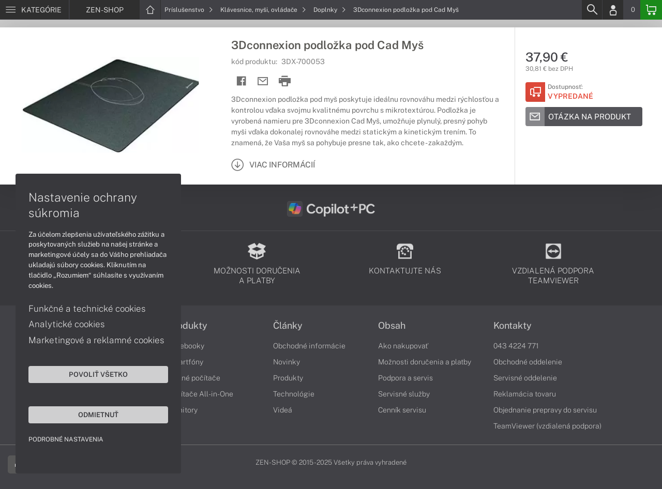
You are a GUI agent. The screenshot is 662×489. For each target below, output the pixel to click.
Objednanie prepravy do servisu (545, 410)
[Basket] (651, 10)
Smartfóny (185, 362)
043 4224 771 (516, 346)
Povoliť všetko (98, 374)
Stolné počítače (194, 378)
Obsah (391, 325)
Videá (282, 410)
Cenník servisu (402, 410)
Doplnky (329, 9)
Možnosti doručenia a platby (424, 362)
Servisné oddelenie (525, 378)
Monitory (183, 410)
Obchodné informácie (309, 346)
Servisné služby (404, 394)
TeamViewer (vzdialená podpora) (547, 426)
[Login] (613, 10)
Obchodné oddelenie (527, 362)
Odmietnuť (98, 414)
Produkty (187, 325)
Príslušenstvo (188, 9)
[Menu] (34, 10)
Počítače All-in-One (200, 394)
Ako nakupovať (403, 346)
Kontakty (512, 325)
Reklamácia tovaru (524, 394)
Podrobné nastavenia (65, 439)
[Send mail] (263, 81)
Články (288, 325)
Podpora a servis (405, 378)
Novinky (286, 362)
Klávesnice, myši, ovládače (263, 9)
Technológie (293, 394)
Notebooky (186, 346)
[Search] (591, 10)
